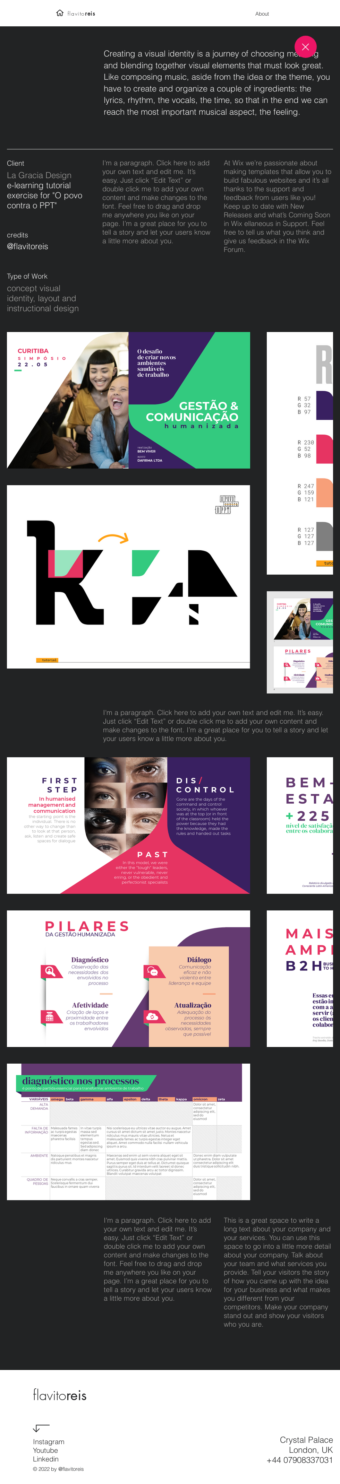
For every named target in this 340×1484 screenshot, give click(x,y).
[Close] (306, 47)
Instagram (49, 1441)
